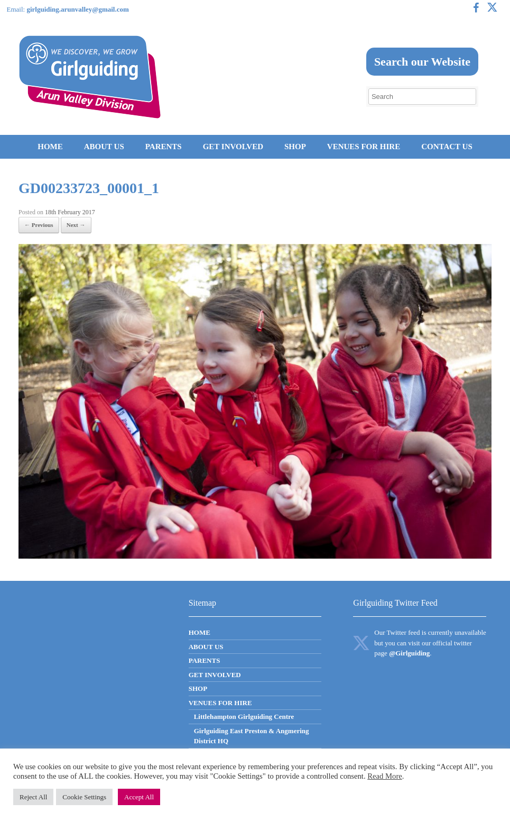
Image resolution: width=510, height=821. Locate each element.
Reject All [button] (33, 797)
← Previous (38, 225)
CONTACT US (446, 146)
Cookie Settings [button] (84, 797)
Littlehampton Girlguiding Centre (244, 716)
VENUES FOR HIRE (363, 146)
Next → (76, 225)
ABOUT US (104, 146)
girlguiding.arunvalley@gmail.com (77, 9)
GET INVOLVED (233, 146)
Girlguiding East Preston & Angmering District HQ (251, 736)
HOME (50, 146)
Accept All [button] (139, 797)
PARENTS (163, 146)
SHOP (295, 146)
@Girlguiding (409, 653)
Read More (384, 776)
